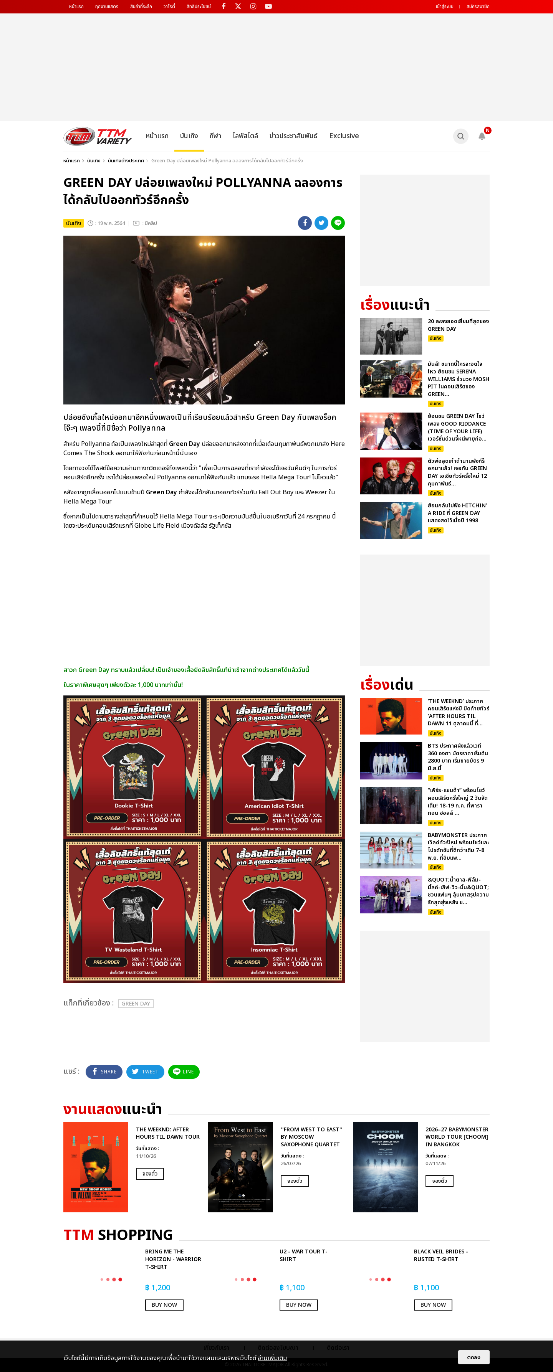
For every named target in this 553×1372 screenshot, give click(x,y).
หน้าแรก (76, 6)
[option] (132, 1167)
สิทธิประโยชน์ (199, 6)
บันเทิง (189, 136)
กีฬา (215, 136)
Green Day (135, 1004)
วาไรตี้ (169, 6)
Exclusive (344, 136)
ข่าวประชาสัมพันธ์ (294, 136)
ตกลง (473, 1357)
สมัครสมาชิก (478, 6)
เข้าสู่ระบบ (445, 6)
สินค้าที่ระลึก (141, 6)
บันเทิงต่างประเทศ (126, 160)
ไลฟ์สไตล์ (245, 136)
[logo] (97, 136)
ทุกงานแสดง (107, 6)
